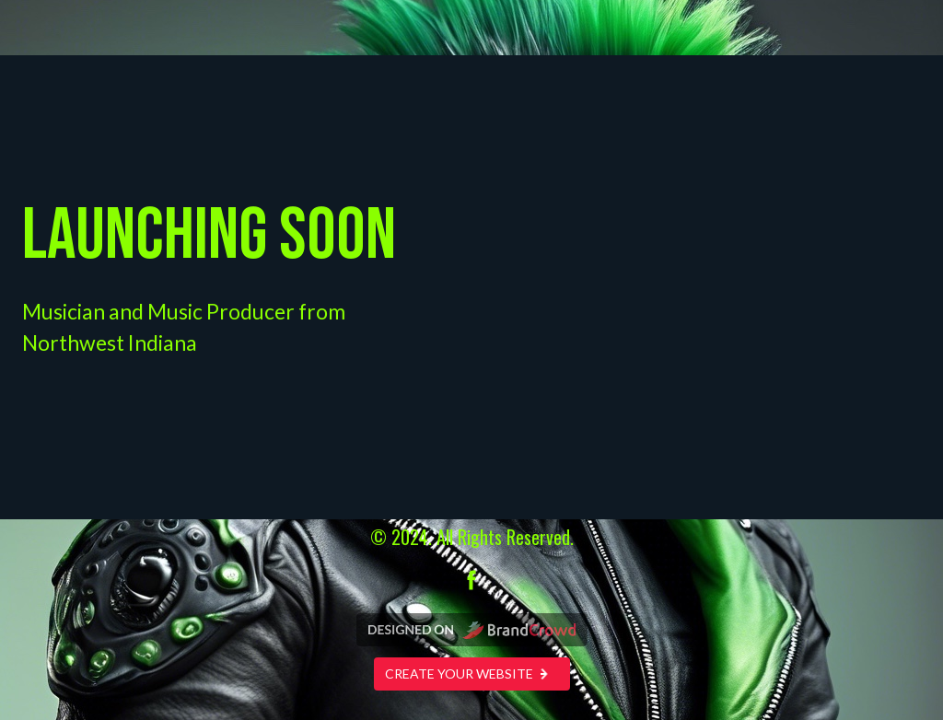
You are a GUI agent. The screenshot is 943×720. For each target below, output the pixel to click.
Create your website (472, 673)
